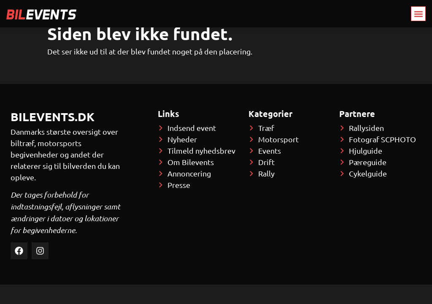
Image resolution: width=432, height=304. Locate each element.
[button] (418, 13)
